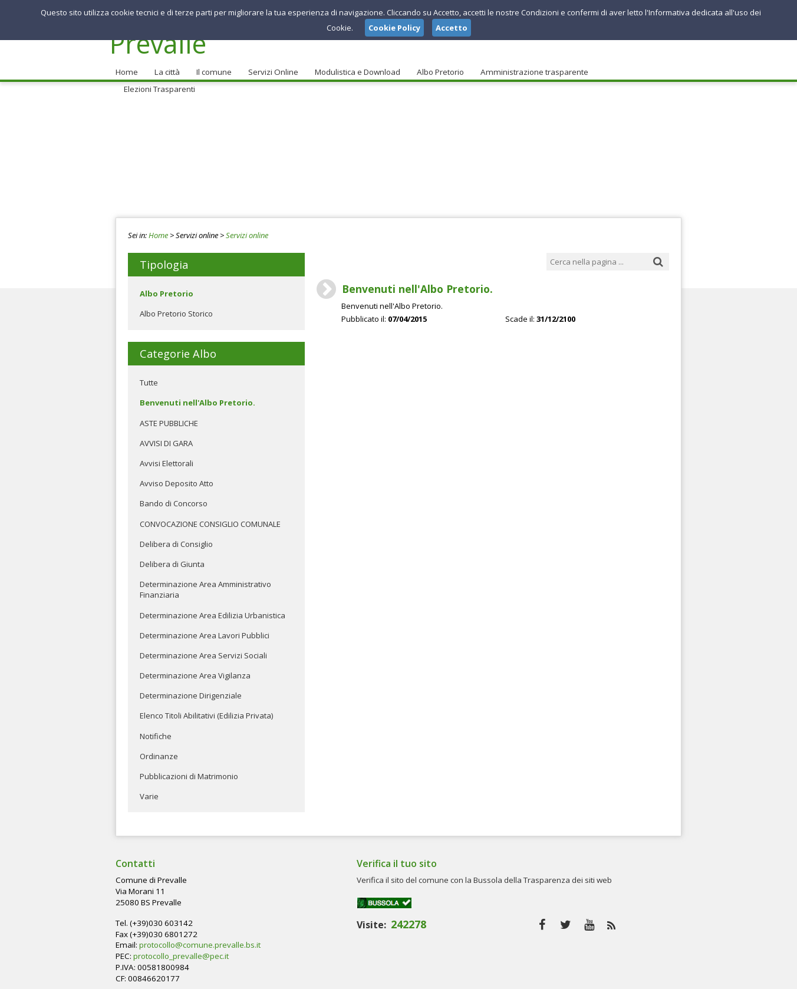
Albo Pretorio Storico (176, 307)
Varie (149, 789)
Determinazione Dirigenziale (191, 689)
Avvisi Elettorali (166, 456)
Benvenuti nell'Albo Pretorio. (197, 396)
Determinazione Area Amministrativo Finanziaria (205, 583)
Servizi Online (270, 65)
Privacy (608, 976)
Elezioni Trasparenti (633, 65)
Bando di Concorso (174, 497)
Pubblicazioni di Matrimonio (189, 769)
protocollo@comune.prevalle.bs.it (389, 895)
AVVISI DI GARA (166, 436)
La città (165, 65)
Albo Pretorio (436, 65)
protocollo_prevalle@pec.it (371, 906)
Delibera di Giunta (172, 557)
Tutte (149, 376)
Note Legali (566, 976)
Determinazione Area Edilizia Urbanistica (212, 608)
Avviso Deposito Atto (176, 477)
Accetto (451, 27)
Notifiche (156, 729)
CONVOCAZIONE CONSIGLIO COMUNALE (210, 517)
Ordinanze (159, 749)
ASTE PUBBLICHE (169, 416)
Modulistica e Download (354, 65)
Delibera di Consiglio (176, 537)
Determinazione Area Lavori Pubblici (204, 629)
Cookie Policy (655, 976)
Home (126, 65)
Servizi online (247, 228)
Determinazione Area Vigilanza (195, 669)
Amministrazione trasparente (528, 65)
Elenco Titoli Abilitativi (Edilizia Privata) (206, 709)
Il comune (212, 65)
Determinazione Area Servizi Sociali (203, 649)
